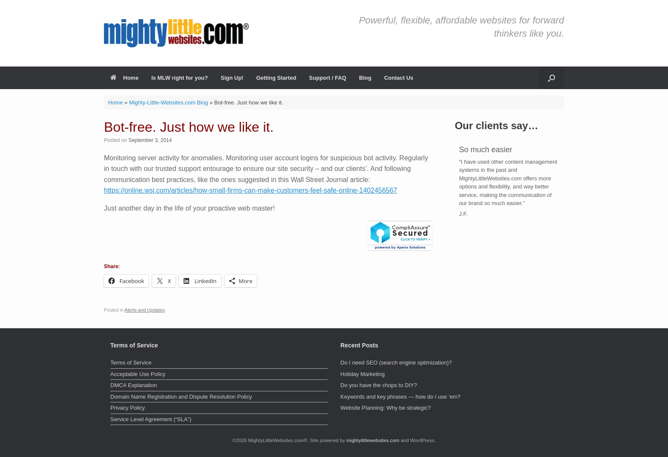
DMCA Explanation (133, 385)
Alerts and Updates (145, 309)
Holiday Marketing (362, 374)
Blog (365, 78)
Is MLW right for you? (179, 78)
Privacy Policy (127, 408)
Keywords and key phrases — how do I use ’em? (400, 396)
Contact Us (399, 78)
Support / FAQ (327, 78)
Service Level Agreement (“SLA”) (150, 419)
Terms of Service (131, 362)
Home (124, 78)
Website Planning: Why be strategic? (385, 408)
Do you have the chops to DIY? (378, 385)
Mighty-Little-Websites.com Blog (168, 102)
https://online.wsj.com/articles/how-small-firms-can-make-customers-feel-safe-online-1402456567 (250, 190)
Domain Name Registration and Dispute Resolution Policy (181, 396)
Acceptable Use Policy (137, 374)
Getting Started (276, 78)
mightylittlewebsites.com (372, 440)
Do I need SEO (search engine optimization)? (396, 362)
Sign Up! (232, 78)
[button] (551, 78)
